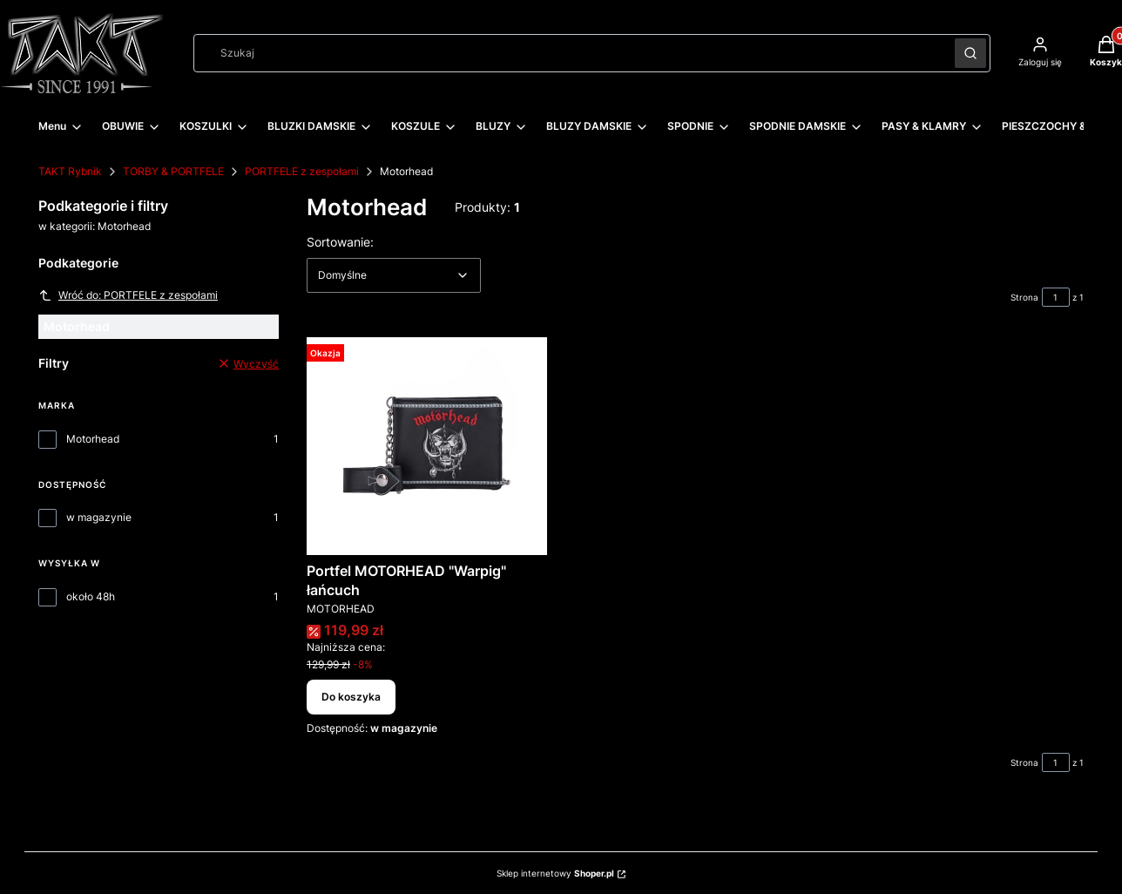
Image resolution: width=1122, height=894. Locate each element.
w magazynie (99, 517)
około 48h (90, 596)
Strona (1024, 297)
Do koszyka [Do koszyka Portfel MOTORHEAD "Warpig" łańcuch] (351, 696)
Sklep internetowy (555, 873)
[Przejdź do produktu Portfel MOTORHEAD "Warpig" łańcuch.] (427, 446)
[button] (970, 53)
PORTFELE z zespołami (302, 171)
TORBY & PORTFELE (173, 171)
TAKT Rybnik (70, 171)
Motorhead (92, 438)
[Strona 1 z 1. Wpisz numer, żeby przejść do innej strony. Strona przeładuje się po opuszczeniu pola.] (1056, 297)
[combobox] (568, 53)
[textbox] (394, 275)
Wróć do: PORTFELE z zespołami (128, 295)
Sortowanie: (340, 241)
